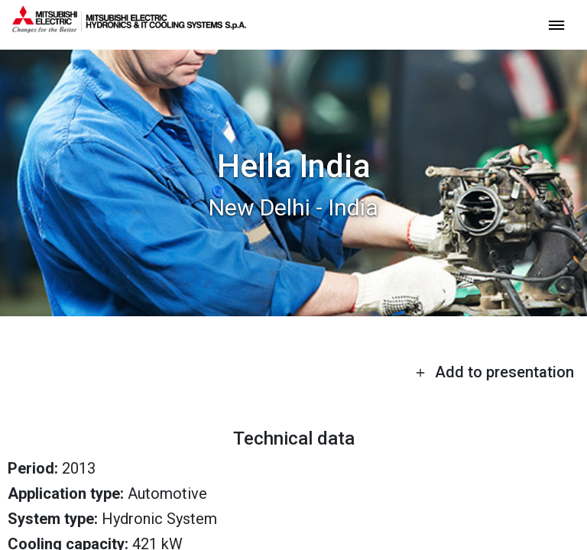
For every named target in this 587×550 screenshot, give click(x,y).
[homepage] (129, 27)
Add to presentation (494, 372)
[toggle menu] (556, 24)
